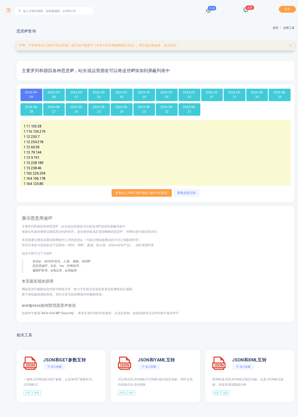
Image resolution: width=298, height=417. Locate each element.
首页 (275, 27)
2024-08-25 (99, 109)
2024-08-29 (279, 95)
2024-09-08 (54, 95)
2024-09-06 (99, 95)
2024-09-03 (166, 95)
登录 (287, 9)
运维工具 (289, 27)
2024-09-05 (121, 95)
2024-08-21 (189, 109)
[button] (208, 11)
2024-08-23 (144, 109)
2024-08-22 (166, 109)
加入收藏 (54, 366)
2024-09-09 (31, 95)
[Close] (290, 45)
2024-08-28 (31, 109)
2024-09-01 (212, 95)
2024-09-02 (189, 95)
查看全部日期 (186, 193)
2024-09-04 (144, 95)
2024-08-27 (54, 109)
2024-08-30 (257, 95)
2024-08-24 (121, 109)
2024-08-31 (234, 95)
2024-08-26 (76, 109)
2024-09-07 (76, 95)
